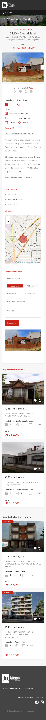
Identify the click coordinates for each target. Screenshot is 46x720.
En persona (15, 286)
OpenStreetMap (28, 262)
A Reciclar (12, 194)
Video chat (31, 286)
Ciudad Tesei (27, 29)
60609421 (9, 13)
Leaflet (19, 262)
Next (42, 67)
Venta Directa (13, 204)
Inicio (16, 29)
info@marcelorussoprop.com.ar (31, 697)
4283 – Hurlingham (14, 477)
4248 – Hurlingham (14, 627)
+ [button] (8, 218)
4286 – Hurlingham (14, 408)
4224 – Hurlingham (14, 556)
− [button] (8, 222)
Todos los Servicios (15, 199)
